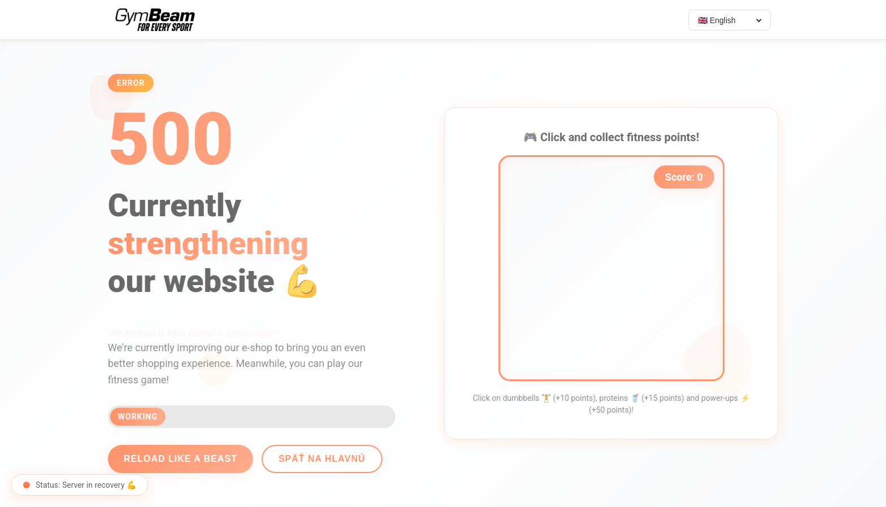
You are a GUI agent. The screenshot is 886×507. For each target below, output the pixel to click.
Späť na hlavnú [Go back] (317, 459)
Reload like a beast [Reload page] (176, 459)
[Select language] (729, 20)
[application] (616, 268)
